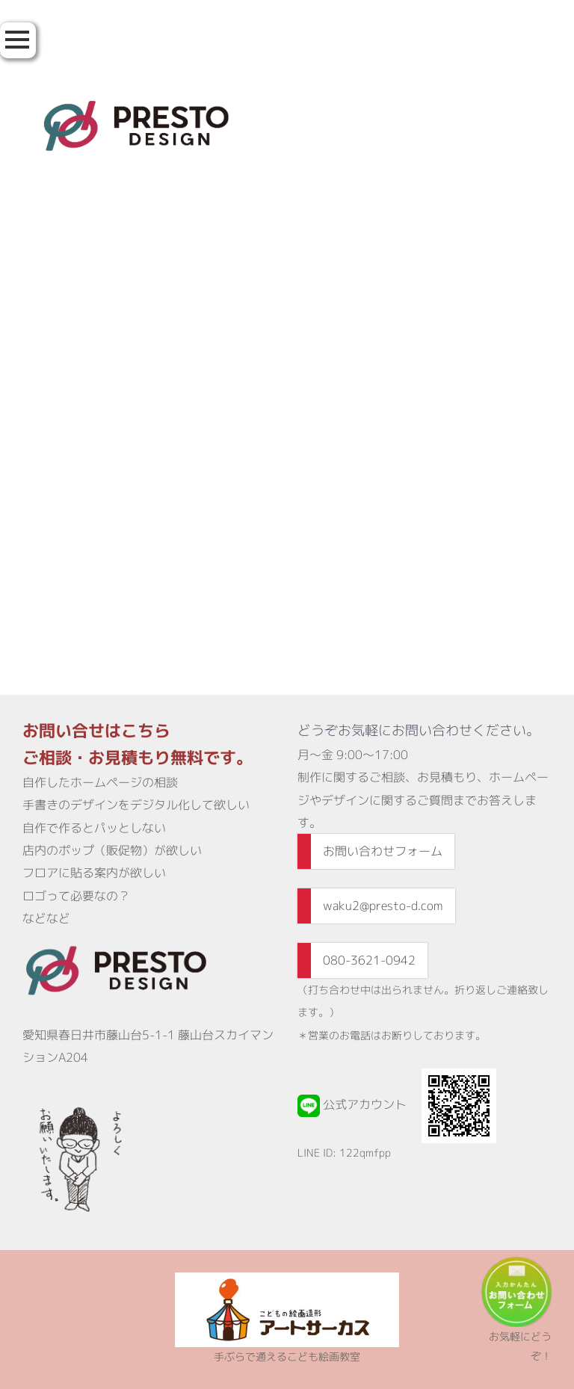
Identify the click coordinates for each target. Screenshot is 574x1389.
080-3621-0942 (369, 960)
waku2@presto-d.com (383, 905)
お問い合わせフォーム (382, 851)
